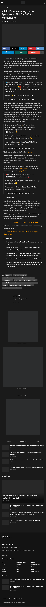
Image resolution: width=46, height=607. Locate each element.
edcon (35, 281)
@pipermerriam (11, 128)
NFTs (18, 570)
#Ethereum (18, 139)
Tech (32, 567)
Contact (21, 599)
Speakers (5, 286)
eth (12, 283)
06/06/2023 (14, 21)
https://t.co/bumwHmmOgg (23, 96)
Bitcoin (4, 567)
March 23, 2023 (29, 194)
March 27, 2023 (29, 149)
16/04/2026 (6, 501)
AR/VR (3, 565)
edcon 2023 (6, 283)
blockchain (9, 276)
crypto (32, 278)
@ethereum (31, 128)
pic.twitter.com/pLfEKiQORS (15, 145)
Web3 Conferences (8, 288)
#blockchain (15, 175)
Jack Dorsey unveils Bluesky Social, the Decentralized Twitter (27, 446)
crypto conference (7, 281)
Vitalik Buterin (13, 286)
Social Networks (35, 565)
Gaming (19, 565)
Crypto (3, 570)
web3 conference (28, 286)
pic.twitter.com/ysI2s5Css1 (14, 190)
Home (3, 8)
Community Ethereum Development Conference (15, 278)
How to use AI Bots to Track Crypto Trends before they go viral (27, 580)
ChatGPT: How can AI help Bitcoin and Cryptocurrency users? (26, 468)
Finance (4, 572)
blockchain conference (20, 276)
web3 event (18, 288)
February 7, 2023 (29, 100)
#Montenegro (10, 85)
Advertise (4, 599)
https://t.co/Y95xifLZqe (29, 143)
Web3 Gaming (35, 572)
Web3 (7, 8)
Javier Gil (5, 21)
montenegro (25, 283)
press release (34, 283)
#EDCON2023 (26, 90)
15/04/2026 (13, 523)
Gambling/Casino (21, 563)
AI (2, 563)
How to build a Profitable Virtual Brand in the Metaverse (23, 259)
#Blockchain (9, 92)
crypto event (17, 281)
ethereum (17, 283)
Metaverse (19, 567)
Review (33, 563)
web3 (20, 286)
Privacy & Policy (13, 599)
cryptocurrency (27, 281)
